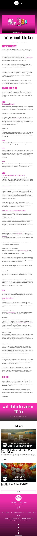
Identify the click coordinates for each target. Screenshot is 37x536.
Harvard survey (19, 233)
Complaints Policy (16, 518)
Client (24, 512)
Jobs (11, 512)
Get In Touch (18, 419)
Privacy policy (7, 518)
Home (3, 512)
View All (18, 491)
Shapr (3, 129)
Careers (29, 512)
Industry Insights (18, 512)
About (7, 512)
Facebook (3, 161)
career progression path (23, 250)
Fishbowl (3, 140)
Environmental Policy (23, 521)
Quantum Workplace (11, 312)
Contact (18, 515)
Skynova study (4, 236)
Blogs (34, 512)
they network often (17, 119)
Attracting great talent (6, 186)
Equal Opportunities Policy (27, 518)
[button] (22, 3)
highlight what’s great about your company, (25, 322)
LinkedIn (3, 148)
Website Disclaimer (13, 521)
